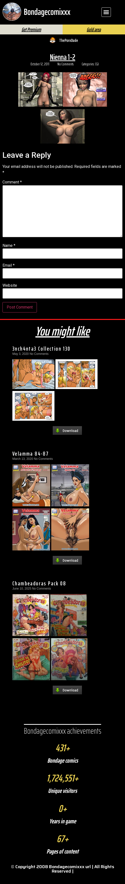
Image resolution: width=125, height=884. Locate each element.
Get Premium (31, 38)
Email (8, 274)
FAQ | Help (100, 27)
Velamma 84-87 (30, 461)
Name (8, 254)
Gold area (94, 38)
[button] (106, 12)
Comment (12, 190)
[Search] (72, 28)
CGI (97, 72)
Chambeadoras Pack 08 (39, 591)
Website (9, 294)
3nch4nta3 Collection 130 (41, 356)
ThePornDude (68, 48)
